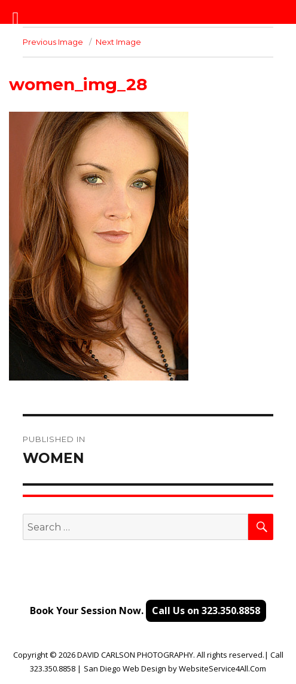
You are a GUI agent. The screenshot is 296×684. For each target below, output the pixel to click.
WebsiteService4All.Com (222, 668)
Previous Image (53, 42)
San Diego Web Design (125, 668)
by (172, 668)
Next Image (118, 42)
